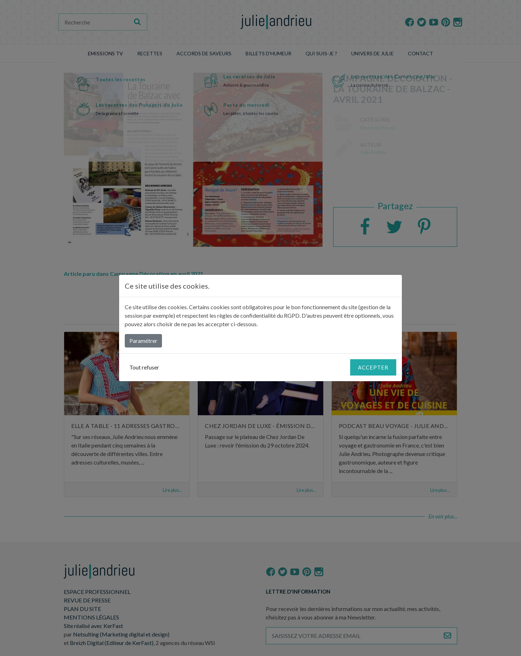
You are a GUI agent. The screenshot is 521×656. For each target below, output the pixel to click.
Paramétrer (143, 340)
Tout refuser (144, 367)
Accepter (373, 367)
